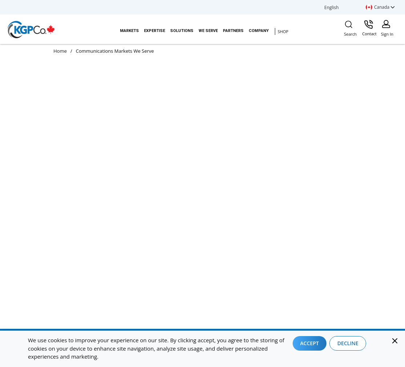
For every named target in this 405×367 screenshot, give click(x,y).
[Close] (394, 341)
